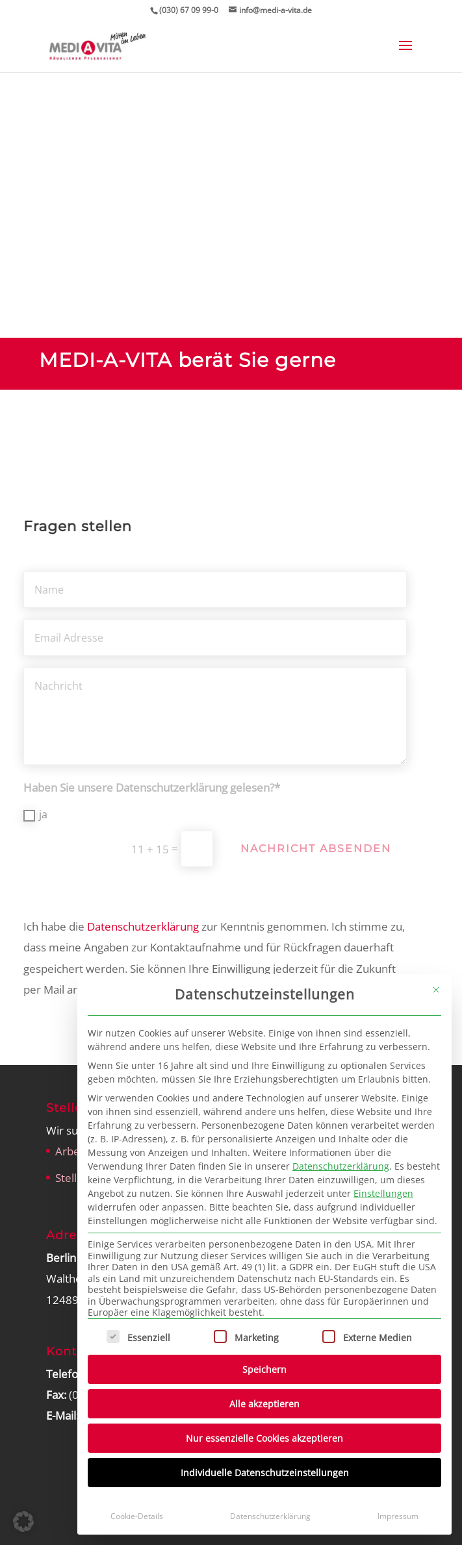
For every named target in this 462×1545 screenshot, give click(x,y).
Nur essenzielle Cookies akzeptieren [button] (264, 1438)
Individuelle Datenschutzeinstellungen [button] (265, 1472)
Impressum (398, 1516)
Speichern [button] (264, 1369)
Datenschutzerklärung (340, 1166)
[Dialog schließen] (436, 989)
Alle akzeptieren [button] (264, 1404)
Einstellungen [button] (383, 1193)
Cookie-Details (136, 1516)
